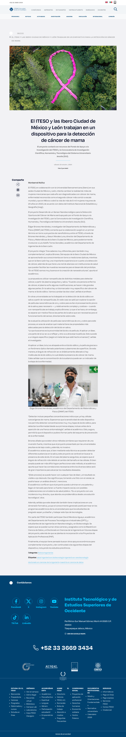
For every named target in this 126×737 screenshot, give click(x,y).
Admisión (111, 16)
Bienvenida (15, 694)
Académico (46, 694)
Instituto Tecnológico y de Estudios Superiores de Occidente (91, 605)
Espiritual (45, 700)
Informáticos (108, 691)
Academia (69, 16)
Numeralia (61, 703)
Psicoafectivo (47, 697)
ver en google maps (75, 633)
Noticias (28, 16)
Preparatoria (16, 697)
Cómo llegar (31, 694)
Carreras (14, 700)
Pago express (108, 697)
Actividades (41, 16)
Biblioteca (30, 703)
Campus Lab (31, 706)
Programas (15, 16)
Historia (60, 697)
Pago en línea (108, 694)
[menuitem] (36, 10)
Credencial (107, 710)
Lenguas (45, 703)
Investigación (55, 16)
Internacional (97, 16)
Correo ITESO (108, 706)
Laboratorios (31, 710)
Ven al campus (32, 691)
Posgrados (15, 703)
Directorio (61, 694)
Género (45, 706)
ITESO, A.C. (61, 700)
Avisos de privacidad (63, 734)
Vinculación (83, 16)
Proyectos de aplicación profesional (77, 697)
